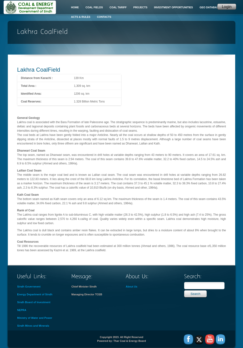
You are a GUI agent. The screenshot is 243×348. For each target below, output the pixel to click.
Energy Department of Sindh (34, 294)
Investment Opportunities (173, 7)
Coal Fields (94, 7)
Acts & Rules (80, 16)
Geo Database (210, 7)
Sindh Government (28, 286)
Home (75, 7)
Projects (140, 7)
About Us (131, 286)
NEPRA (21, 310)
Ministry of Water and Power (34, 317)
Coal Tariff (118, 7)
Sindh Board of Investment (33, 302)
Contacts (104, 16)
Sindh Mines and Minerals (33, 325)
